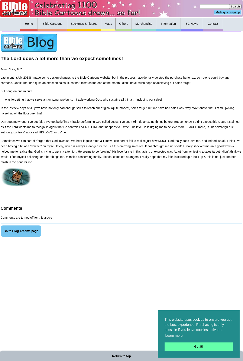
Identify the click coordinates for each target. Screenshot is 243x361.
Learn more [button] (174, 335)
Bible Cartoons (52, 23)
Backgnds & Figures (84, 23)
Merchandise (143, 23)
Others (123, 23)
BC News (192, 23)
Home (29, 23)
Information (168, 23)
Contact (213, 23)
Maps (108, 23)
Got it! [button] (198, 346)
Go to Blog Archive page (21, 231)
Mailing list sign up (228, 12)
